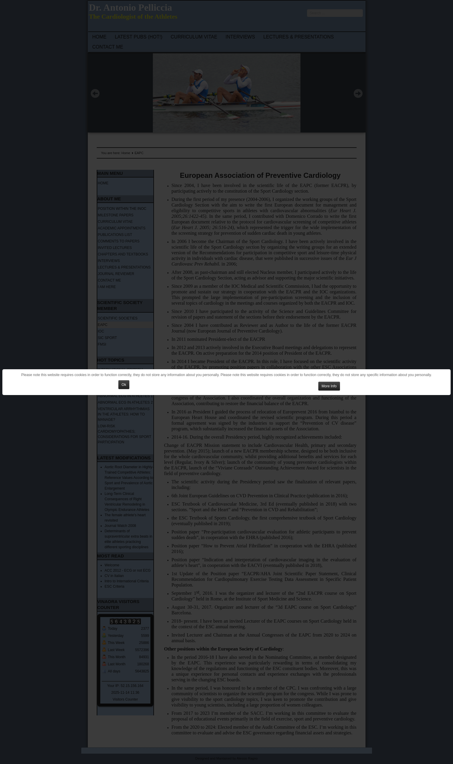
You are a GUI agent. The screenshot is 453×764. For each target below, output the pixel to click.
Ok (124, 385)
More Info (329, 386)
